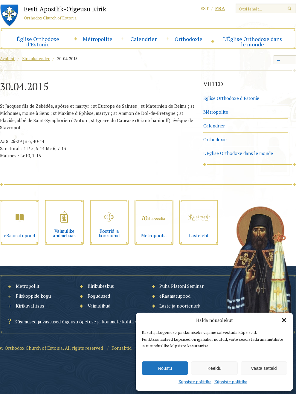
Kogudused (99, 296)
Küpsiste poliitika (194, 381)
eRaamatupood (174, 296)
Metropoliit (27, 286)
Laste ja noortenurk (179, 306)
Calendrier (143, 38)
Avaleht (7, 58)
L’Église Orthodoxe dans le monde (252, 41)
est (204, 8)
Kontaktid (122, 348)
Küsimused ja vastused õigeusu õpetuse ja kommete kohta (74, 322)
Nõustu (165, 368)
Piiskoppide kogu (33, 296)
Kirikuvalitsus (30, 306)
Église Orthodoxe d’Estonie (38, 41)
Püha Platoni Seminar (181, 286)
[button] (284, 320)
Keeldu (214, 368)
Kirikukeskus (101, 286)
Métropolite (97, 38)
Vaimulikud (99, 306)
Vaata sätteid (264, 368)
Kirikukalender (36, 58)
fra (220, 8)
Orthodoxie (188, 38)
